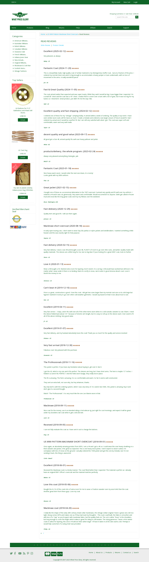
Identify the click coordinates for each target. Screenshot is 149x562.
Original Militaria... (20, 63)
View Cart (126, 2)
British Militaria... (20, 46)
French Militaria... (20, 54)
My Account (116, 2)
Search (109, 28)
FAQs (78, 28)
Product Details (58, 45)
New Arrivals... (19, 60)
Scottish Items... (20, 68)
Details (22, 120)
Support (126, 28)
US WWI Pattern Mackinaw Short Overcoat (62, 34)
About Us (99, 552)
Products (30, 28)
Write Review (45, 45)
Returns (61, 28)
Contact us (127, 552)
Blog (47, 28)
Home (14, 28)
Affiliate (93, 28)
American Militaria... (21, 41)
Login (136, 2)
